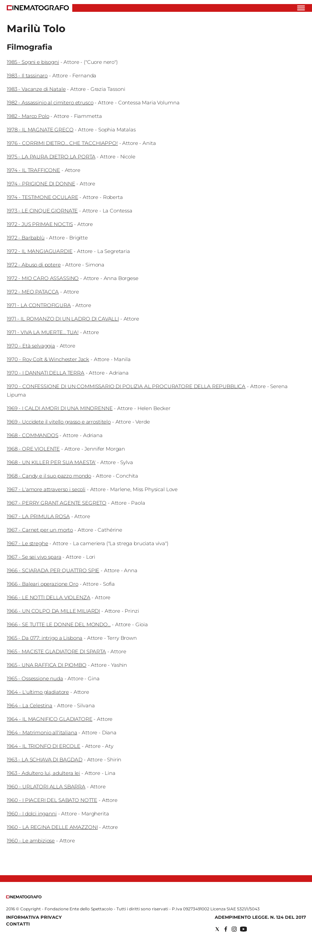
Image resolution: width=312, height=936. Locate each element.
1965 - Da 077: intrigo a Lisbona (44, 638)
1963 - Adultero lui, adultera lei (43, 773)
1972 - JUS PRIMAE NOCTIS (40, 224)
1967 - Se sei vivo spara (34, 557)
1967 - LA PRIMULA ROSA (38, 516)
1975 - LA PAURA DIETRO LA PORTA (51, 156)
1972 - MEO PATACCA (33, 291)
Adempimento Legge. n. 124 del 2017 (260, 917)
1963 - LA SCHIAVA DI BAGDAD (44, 759)
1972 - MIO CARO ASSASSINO (43, 278)
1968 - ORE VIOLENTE (33, 449)
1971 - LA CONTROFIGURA (39, 305)
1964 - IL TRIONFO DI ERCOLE (43, 746)
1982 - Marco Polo (28, 116)
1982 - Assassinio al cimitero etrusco (50, 102)
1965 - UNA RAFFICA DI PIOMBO (46, 665)
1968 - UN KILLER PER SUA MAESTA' (51, 462)
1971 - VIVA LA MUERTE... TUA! (43, 332)
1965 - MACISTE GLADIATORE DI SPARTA (56, 651)
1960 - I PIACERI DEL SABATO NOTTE (52, 800)
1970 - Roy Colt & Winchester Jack (48, 359)
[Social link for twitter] (217, 929)
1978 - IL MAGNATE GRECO (40, 129)
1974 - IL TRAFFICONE (33, 170)
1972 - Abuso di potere (34, 264)
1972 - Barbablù (26, 237)
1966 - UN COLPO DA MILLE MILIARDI (53, 611)
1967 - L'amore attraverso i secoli (46, 489)
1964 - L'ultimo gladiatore (38, 692)
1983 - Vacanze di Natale (36, 89)
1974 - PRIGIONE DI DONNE (41, 183)
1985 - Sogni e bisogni (33, 62)
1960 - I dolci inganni (32, 813)
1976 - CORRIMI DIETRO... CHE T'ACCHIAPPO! (62, 143)
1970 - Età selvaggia (31, 346)
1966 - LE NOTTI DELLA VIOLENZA (48, 597)
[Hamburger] (301, 8)
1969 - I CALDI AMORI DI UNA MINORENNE (59, 408)
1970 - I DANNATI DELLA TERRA (45, 373)
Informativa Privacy (34, 917)
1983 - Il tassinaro (27, 75)
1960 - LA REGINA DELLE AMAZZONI (52, 827)
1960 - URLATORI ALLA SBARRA (46, 786)
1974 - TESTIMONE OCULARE (42, 197)
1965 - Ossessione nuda (35, 678)
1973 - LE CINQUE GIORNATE (42, 210)
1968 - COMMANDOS (32, 435)
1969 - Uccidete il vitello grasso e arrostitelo (59, 422)
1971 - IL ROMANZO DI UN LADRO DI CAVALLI (63, 318)
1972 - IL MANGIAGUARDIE (40, 251)
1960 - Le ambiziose (31, 840)
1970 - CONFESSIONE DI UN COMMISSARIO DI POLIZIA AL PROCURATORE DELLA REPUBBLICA (126, 386)
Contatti (18, 924)
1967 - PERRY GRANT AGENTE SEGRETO (56, 503)
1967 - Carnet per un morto (40, 530)
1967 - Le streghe (27, 543)
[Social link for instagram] (234, 929)
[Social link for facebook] (225, 929)
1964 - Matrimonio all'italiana (42, 732)
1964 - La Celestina (29, 705)
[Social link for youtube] (243, 929)
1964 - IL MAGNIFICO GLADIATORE (50, 719)
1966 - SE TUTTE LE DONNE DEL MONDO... (58, 624)
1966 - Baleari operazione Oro (42, 584)
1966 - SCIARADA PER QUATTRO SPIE (53, 570)
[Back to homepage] (24, 897)
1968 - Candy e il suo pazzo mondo (49, 476)
